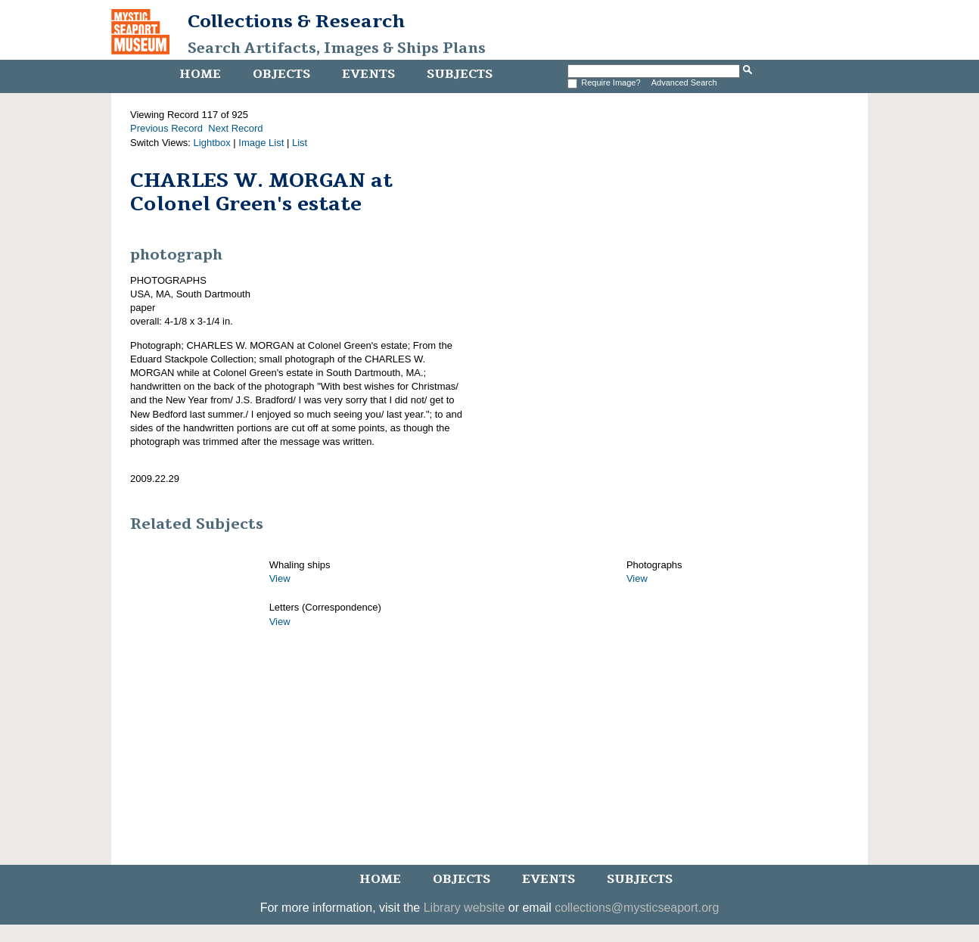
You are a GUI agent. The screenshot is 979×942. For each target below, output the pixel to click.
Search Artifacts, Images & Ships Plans (337, 48)
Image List (261, 142)
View (280, 578)
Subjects (460, 74)
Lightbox (212, 142)
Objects (281, 74)
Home (200, 74)
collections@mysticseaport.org (637, 907)
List (299, 142)
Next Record (235, 128)
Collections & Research (296, 21)
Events (368, 74)
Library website (464, 907)
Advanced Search (684, 82)
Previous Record (166, 128)
